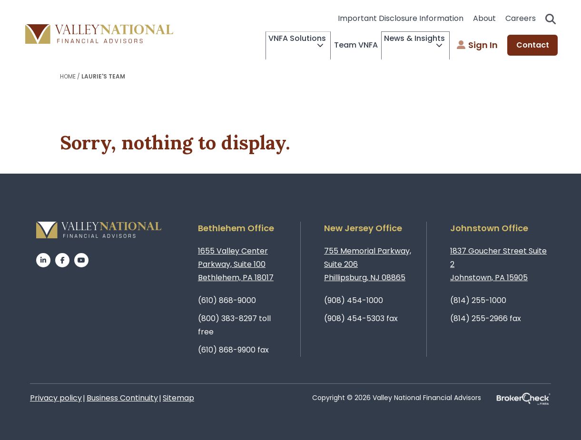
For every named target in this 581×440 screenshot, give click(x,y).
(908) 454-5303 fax (361, 318)
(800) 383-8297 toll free (234, 325)
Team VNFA (337, 44)
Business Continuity (122, 397)
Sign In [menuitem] (477, 45)
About (484, 18)
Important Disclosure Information (400, 18)
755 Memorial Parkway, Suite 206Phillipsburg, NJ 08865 (367, 264)
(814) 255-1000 (478, 300)
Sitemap (178, 397)
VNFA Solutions (265, 45)
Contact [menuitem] (532, 45)
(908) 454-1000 (353, 300)
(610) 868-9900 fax (233, 349)
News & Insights (401, 45)
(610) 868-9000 (227, 300)
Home (68, 76)
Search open (550, 19)
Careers (520, 18)
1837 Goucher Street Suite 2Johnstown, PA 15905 (498, 264)
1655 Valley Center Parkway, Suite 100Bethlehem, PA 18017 (236, 264)
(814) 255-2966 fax (485, 318)
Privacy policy (56, 397)
